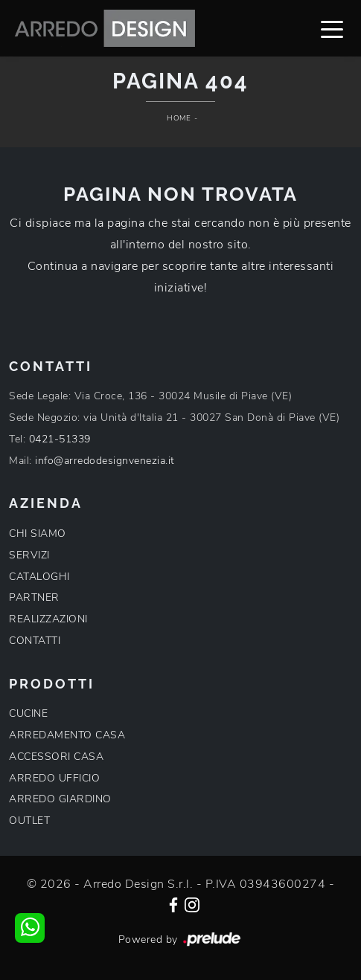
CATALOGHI (39, 577)
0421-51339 (60, 439)
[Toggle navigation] (332, 28)
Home (179, 118)
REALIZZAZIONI (48, 619)
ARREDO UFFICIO (54, 778)
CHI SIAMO (37, 533)
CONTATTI (34, 641)
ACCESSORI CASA (56, 756)
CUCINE (28, 713)
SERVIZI (29, 555)
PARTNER (34, 597)
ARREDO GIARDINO (60, 799)
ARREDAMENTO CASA (67, 735)
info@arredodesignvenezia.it (105, 461)
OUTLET (29, 820)
